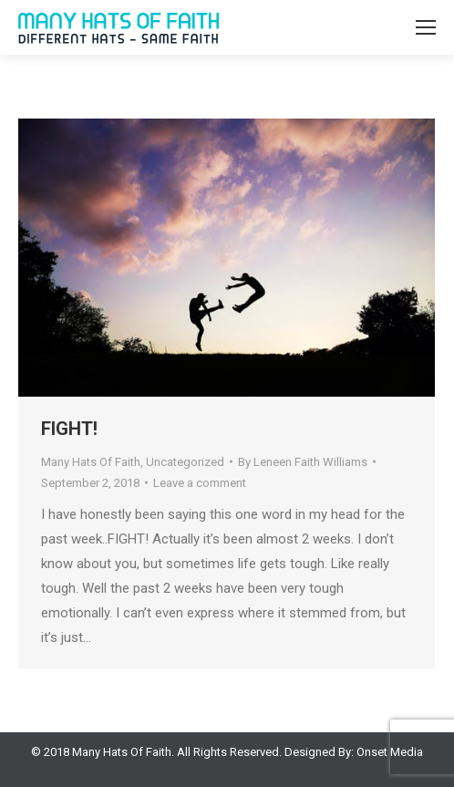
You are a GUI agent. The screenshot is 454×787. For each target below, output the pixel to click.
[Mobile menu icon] (426, 27)
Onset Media (389, 752)
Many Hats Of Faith (90, 462)
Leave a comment (199, 483)
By (302, 462)
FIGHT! (69, 429)
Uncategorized (185, 462)
